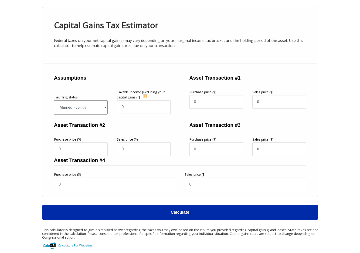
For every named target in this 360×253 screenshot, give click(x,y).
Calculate (180, 212)
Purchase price (202, 92)
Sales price (262, 92)
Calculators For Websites (75, 245)
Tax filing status (66, 97)
